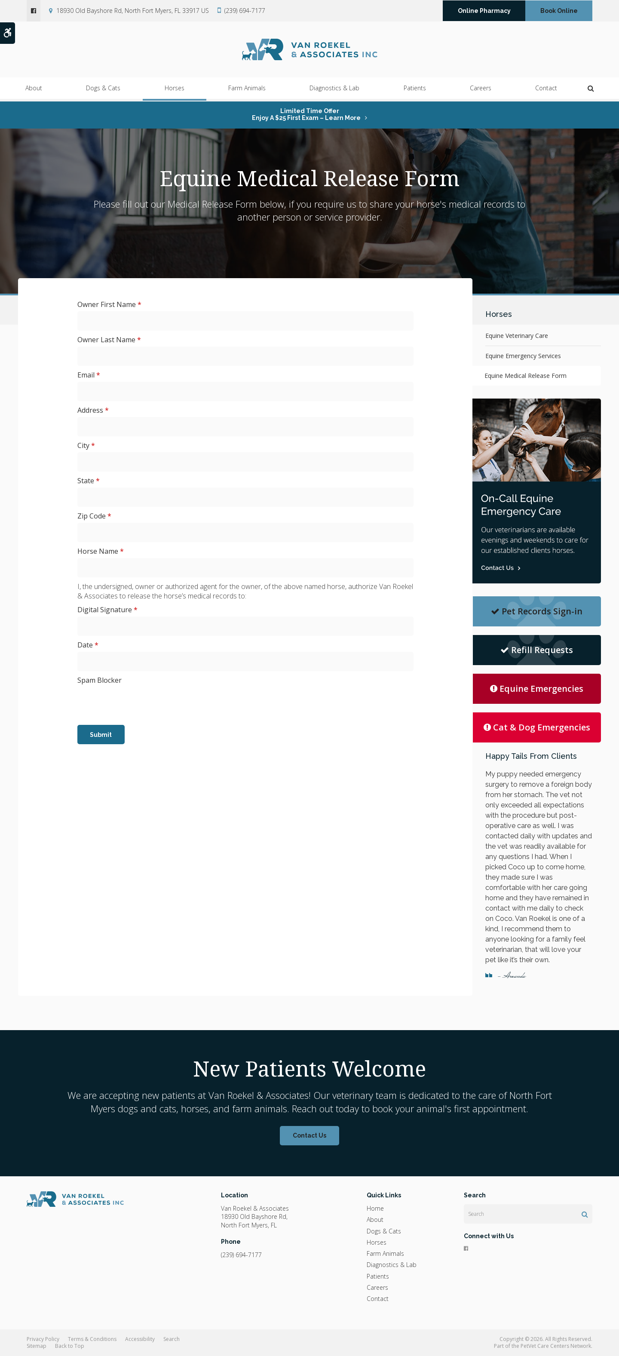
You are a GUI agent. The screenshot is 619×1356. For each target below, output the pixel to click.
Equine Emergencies (536, 688)
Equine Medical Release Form (526, 375)
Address (93, 410)
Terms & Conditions (92, 1339)
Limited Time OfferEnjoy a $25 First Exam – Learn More (306, 114)
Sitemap (36, 1346)
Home (375, 1208)
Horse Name (100, 551)
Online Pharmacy (484, 10)
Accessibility (140, 1339)
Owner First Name (109, 304)
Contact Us (309, 1135)
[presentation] (142, 704)
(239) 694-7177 (244, 10)
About (33, 90)
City (86, 445)
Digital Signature (107, 609)
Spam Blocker (99, 680)
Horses (174, 90)
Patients (415, 90)
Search (171, 1339)
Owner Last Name (109, 339)
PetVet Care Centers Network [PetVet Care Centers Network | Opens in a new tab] (556, 1346)
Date (87, 645)
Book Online (559, 10)
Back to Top (69, 1346)
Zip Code (94, 516)
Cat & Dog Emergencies (537, 727)
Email (88, 375)
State (88, 480)
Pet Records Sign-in (536, 611)
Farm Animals (247, 90)
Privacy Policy (43, 1339)
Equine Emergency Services (523, 356)
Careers (480, 90)
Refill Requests (536, 650)
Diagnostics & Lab (334, 90)
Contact (546, 90)
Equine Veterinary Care (516, 335)
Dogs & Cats (103, 90)
